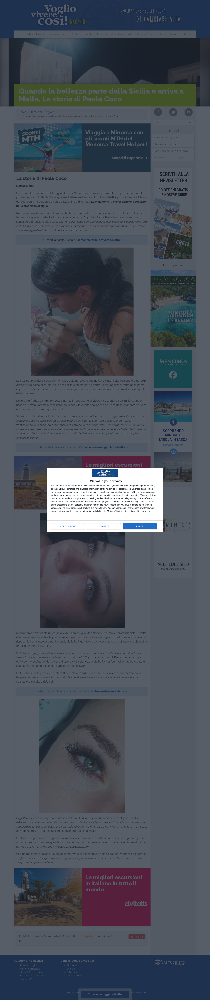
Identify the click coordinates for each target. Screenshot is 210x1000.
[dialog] (105, 500)
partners (66, 486)
